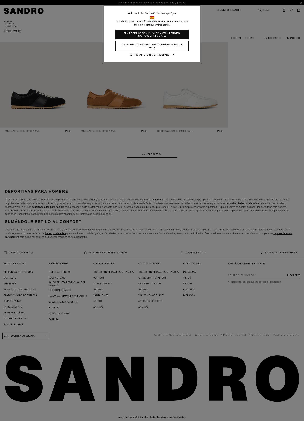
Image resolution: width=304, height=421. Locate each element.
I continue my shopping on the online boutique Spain (152, 46)
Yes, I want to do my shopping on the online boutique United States (152, 34)
